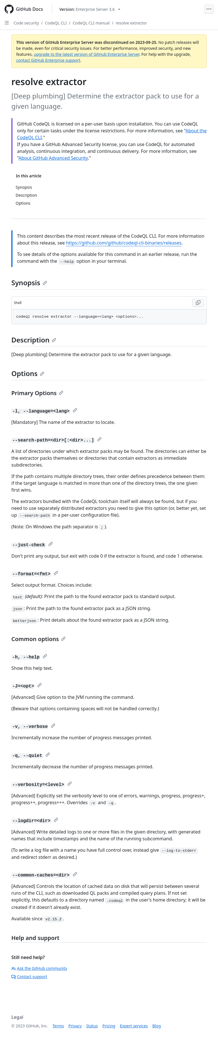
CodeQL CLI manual (91, 23)
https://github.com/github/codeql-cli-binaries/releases (123, 243)
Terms (58, 1025)
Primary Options (37, 393)
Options (27, 373)
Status (92, 1025)
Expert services (134, 1025)
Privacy (75, 1025)
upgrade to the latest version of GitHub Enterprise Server (86, 54)
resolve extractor (131, 23)
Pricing (108, 1025)
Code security (26, 23)
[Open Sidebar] (6, 22)
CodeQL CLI (56, 23)
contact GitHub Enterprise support (48, 60)
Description (33, 339)
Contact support (29, 976)
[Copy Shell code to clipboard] (198, 303)
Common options (38, 639)
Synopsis (29, 282)
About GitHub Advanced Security (53, 158)
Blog (156, 1025)
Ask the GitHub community (39, 968)
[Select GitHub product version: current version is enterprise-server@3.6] (90, 9)
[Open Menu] (208, 9)
